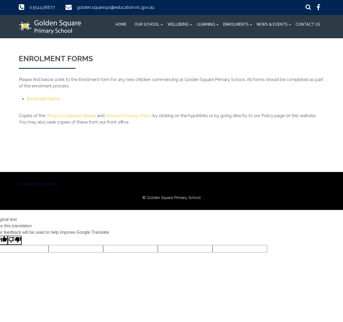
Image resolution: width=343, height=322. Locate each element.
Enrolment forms (43, 98)
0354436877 (42, 7)
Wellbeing (178, 24)
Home (120, 24)
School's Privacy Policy (128, 115)
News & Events (272, 24)
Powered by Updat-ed (38, 184)
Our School (147, 24)
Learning (206, 24)
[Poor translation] (15, 240)
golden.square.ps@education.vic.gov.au (115, 7)
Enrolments (236, 24)
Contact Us (308, 24)
